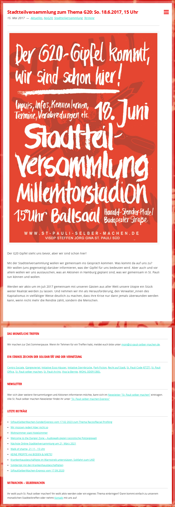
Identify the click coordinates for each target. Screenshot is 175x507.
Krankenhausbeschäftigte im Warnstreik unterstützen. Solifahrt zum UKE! (53, 459)
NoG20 (48, 18)
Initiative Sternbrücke (80, 367)
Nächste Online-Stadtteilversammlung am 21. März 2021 (43, 443)
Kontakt (58, 497)
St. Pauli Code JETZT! (138, 367)
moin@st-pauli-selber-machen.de (140, 344)
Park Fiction (100, 367)
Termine (89, 18)
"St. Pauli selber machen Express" (90, 398)
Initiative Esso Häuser (54, 367)
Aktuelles (36, 18)
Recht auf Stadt (116, 367)
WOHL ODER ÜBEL (89, 371)
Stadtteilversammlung (68, 18)
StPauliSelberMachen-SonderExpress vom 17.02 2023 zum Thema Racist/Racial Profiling (61, 422)
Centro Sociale (15, 367)
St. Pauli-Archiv (52, 371)
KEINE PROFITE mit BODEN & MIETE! (31, 454)
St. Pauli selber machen (28, 371)
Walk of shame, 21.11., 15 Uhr (28, 449)
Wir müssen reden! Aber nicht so (29, 427)
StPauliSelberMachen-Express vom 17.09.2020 (37, 470)
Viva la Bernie (70, 371)
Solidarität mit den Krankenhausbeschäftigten (37, 465)
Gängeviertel (32, 367)
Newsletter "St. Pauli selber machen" (129, 394)
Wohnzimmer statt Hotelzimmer (29, 432)
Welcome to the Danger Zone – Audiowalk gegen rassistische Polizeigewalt (54, 438)
